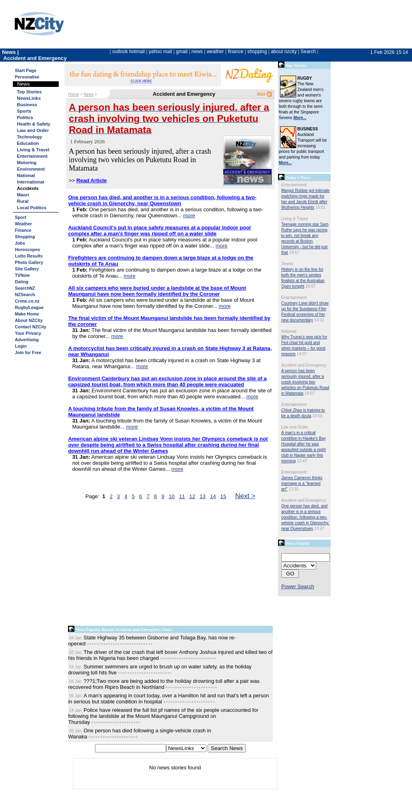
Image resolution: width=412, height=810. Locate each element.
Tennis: (287, 264)
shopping (257, 51)
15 (223, 496)
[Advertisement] (170, 564)
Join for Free (28, 352)
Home (73, 94)
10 (172, 496)
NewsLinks (29, 98)
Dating (22, 281)
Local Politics (31, 207)
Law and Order (33, 130)
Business (27, 104)
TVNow (22, 275)
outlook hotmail (128, 51)
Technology (29, 136)
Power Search (297, 586)
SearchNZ (25, 288)
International (30, 181)
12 (193, 496)
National (26, 175)
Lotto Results (29, 256)
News (89, 94)
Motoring (26, 162)
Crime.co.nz (27, 301)
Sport (20, 217)
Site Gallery (27, 268)
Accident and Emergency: (304, 365)
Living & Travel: (295, 218)
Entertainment (32, 156)
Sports (24, 111)
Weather (23, 223)
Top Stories (29, 91)
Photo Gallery (29, 262)
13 (203, 496)
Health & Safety (33, 124)
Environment (31, 169)
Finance (23, 230)
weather (215, 51)
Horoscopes (27, 249)
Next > (245, 496)
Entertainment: (294, 185)
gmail (181, 51)
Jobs (20, 243)
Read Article (91, 180)
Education (28, 143)
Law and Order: (295, 427)
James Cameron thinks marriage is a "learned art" (301, 483)
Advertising (27, 339)
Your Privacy (28, 333)
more (189, 215)
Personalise (27, 76)
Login (21, 346)
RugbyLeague (29, 307)
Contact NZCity (30, 326)
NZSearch (25, 294)
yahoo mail (160, 51)
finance (235, 51)
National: (289, 331)
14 (213, 496)
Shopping (25, 236)
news (197, 51)
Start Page (25, 70)
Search (308, 51)
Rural (23, 201)
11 (182, 496)
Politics (25, 117)
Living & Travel (33, 149)
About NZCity (29, 320)
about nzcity (284, 51)
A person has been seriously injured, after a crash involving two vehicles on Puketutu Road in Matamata (305, 382)
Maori (23, 194)
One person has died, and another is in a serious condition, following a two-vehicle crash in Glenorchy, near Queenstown (305, 517)
